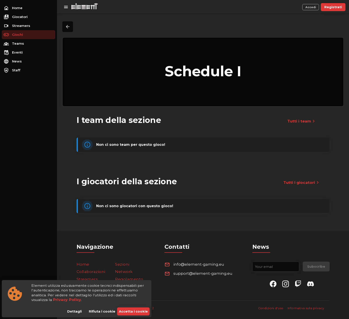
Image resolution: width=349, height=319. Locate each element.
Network (124, 271)
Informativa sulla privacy (306, 308)
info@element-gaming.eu (198, 264)
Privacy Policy (67, 299)
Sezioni (122, 264)
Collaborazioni (91, 271)
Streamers (87, 279)
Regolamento (129, 279)
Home (83, 264)
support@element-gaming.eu (202, 273)
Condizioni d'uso (271, 308)
